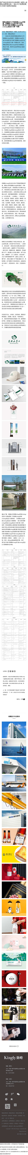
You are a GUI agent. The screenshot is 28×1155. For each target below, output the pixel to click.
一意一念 (7, 1118)
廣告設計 (11, 1126)
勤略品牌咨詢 (5, 1113)
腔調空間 (10, 1115)
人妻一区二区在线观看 (11, 1151)
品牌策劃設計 (12, 1120)
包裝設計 (11, 1123)
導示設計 (21, 1123)
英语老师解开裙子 (6, 1153)
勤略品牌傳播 (19, 1113)
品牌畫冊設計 (5, 1126)
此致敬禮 (20, 1115)
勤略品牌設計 (16, 676)
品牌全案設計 (5, 1120)
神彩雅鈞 (15, 1115)
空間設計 (16, 1123)
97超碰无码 (2, 1151)
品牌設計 (18, 1120)
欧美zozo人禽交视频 (20, 1151)
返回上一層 (20, 699)
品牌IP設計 (6, 1123)
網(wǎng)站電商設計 (18, 1126)
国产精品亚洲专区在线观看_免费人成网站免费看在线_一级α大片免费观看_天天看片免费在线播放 (13, 4)
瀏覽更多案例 (14, 1046)
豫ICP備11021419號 (21, 1134)
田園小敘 (12, 1118)
